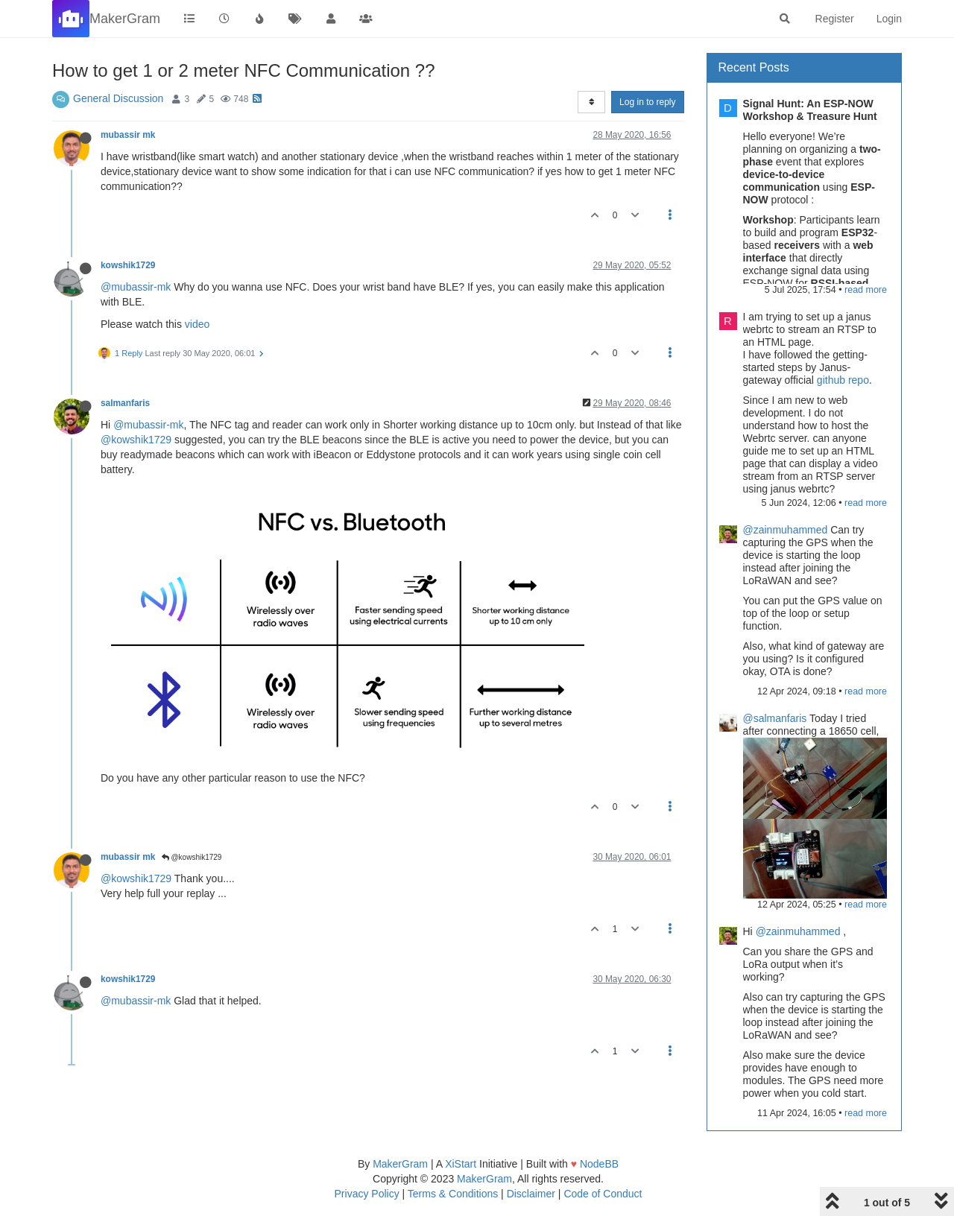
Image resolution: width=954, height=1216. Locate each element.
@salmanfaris (775, 718)
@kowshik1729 (136, 440)
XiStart (460, 1164)
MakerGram (400, 1164)
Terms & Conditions (453, 1194)
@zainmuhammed (785, 530)
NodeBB (599, 1164)
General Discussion (118, 98)
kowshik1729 (128, 265)
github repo (843, 380)
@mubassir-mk (136, 287)
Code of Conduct (602, 1194)
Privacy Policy (367, 1194)
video (197, 324)
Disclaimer (531, 1194)
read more (865, 290)
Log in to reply (647, 102)
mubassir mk (128, 135)
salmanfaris (125, 403)
